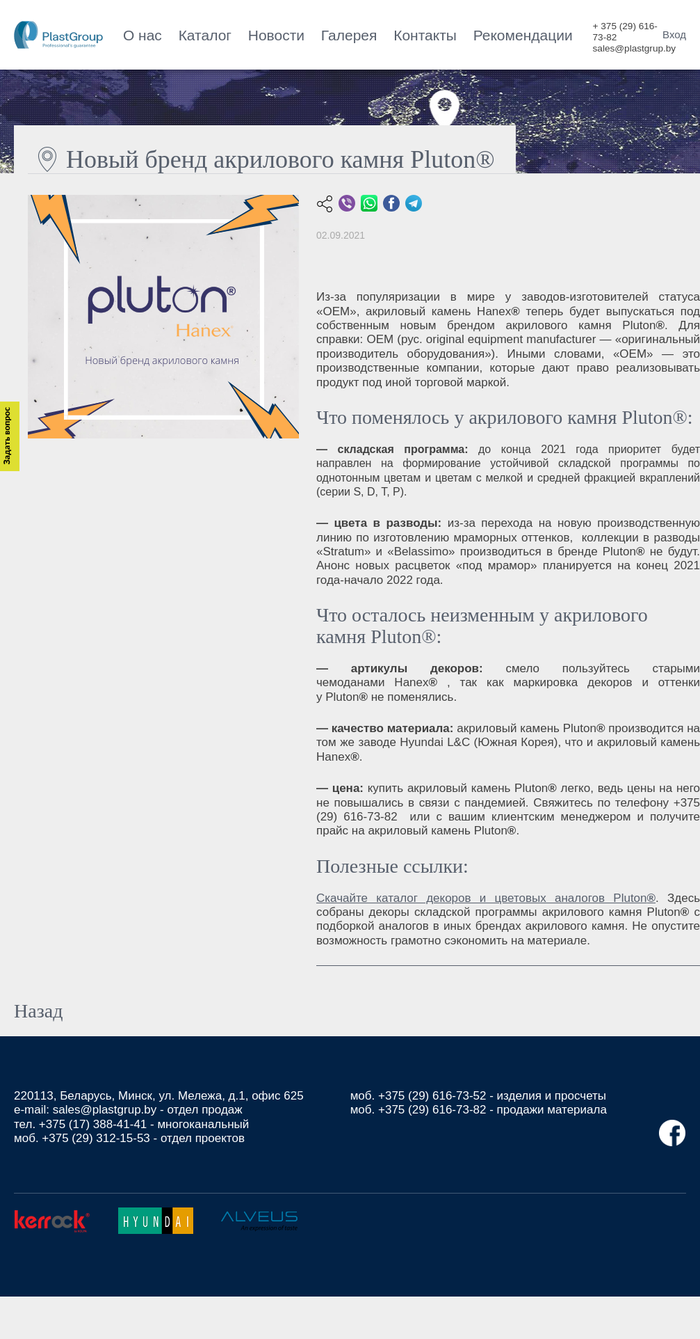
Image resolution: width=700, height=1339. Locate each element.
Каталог (205, 35)
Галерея (349, 35)
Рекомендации (523, 35)
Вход (674, 34)
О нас (142, 35)
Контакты (425, 35)
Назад (38, 1011)
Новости (276, 35)
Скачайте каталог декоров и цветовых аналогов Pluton (486, 898)
